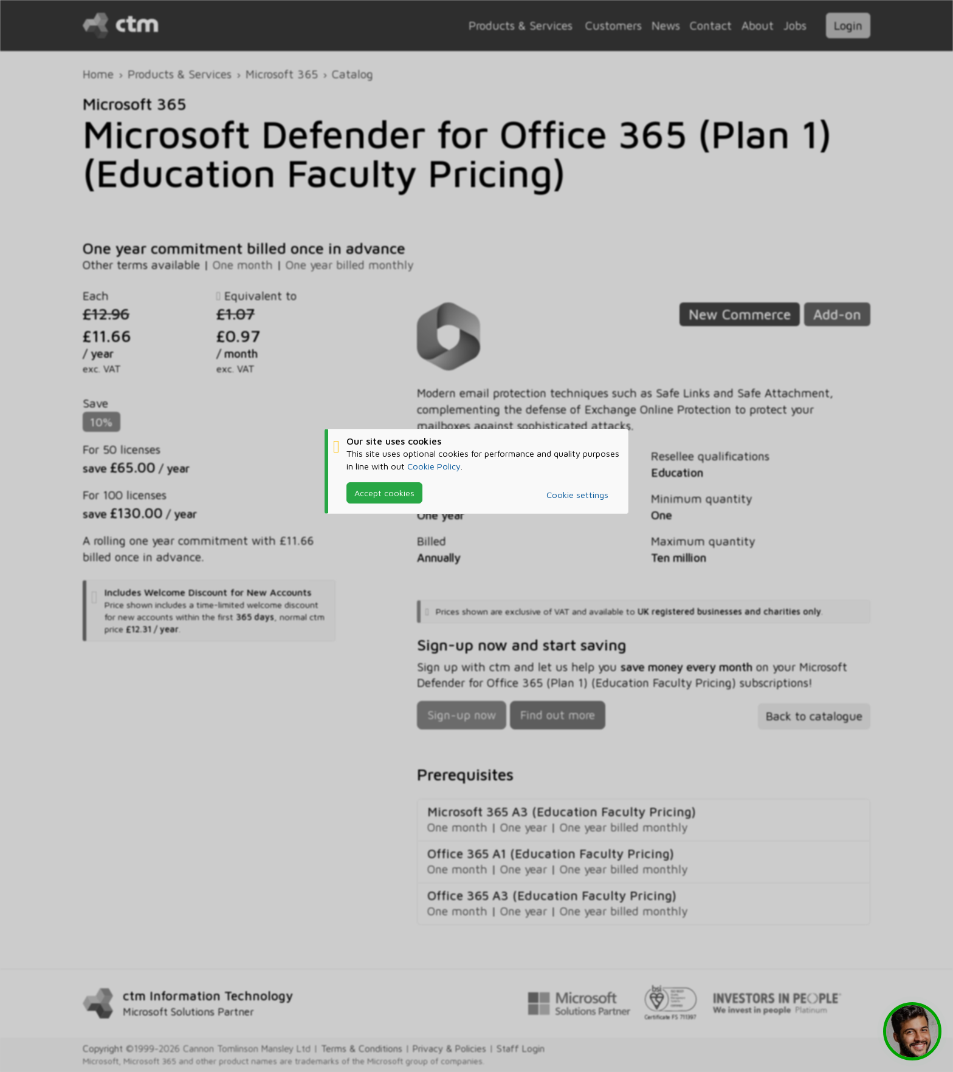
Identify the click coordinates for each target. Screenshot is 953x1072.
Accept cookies (384, 493)
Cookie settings (577, 495)
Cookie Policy (434, 466)
